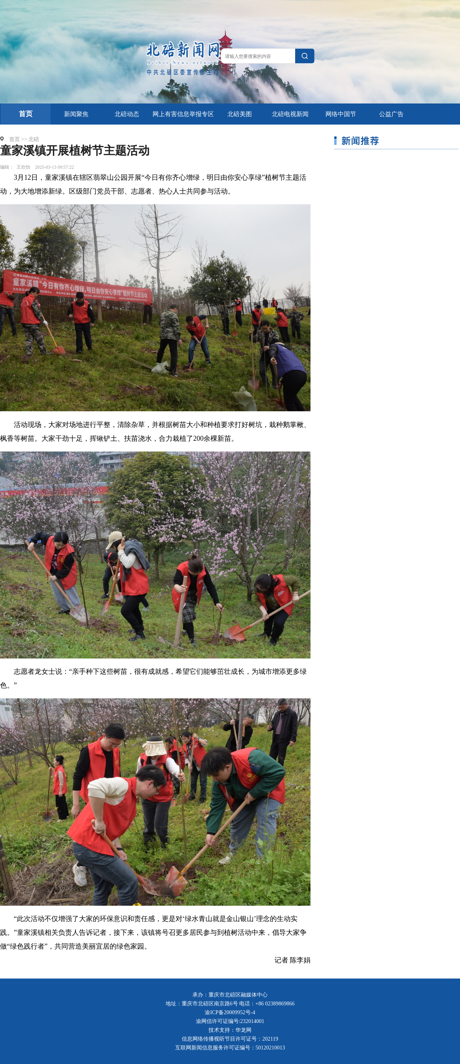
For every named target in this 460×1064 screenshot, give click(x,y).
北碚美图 (239, 114)
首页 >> (18, 139)
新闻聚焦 (76, 114)
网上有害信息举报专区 (183, 114)
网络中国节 (340, 114)
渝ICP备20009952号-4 (230, 1012)
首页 (26, 114)
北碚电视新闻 (290, 114)
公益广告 (391, 114)
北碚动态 (127, 114)
